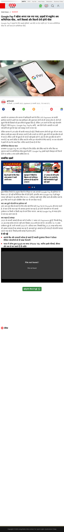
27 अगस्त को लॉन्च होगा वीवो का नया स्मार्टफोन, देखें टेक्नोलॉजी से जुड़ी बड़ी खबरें (51, 178)
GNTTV (24, 1)
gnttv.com (10, 101)
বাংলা (29, 1)
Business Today (58, 1)
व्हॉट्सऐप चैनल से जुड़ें (32, 289)
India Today (41, 1)
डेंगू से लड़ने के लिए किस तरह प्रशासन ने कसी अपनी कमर (11, 177)
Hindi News (5, 12)
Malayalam (49, 1)
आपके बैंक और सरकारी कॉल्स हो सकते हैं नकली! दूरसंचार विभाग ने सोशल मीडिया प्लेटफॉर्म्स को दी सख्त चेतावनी (29, 238)
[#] (23, 110)
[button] (29, 187)
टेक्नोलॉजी (15, 12)
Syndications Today (50, 529)
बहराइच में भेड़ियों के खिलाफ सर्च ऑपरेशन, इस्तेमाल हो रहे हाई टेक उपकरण (31, 178)
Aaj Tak (34, 1)
